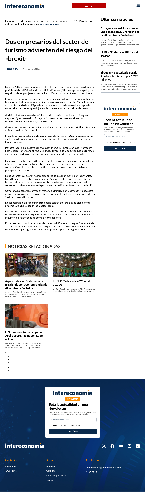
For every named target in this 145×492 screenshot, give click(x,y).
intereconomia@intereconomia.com (103, 467)
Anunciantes (11, 470)
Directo (89, 6)
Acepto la (121, 142)
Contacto (50, 465)
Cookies (50, 480)
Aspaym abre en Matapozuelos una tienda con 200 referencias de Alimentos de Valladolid (26, 284)
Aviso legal (51, 470)
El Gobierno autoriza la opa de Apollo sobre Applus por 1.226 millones (24, 335)
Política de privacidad (125, 142)
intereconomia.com (50, 24)
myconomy (10, 465)
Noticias (13, 68)
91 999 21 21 (92, 472)
